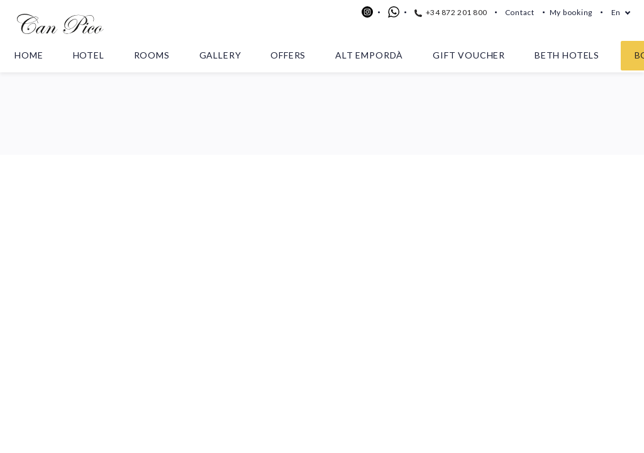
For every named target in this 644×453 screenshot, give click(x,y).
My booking (571, 12)
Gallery (220, 55)
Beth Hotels (567, 55)
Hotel (88, 55)
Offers (288, 55)
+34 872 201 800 (450, 12)
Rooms (152, 55)
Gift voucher (469, 55)
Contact (520, 12)
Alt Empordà (369, 55)
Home (28, 55)
